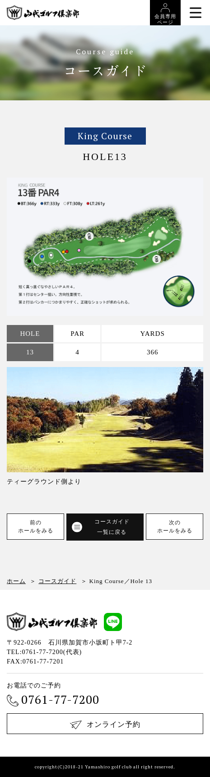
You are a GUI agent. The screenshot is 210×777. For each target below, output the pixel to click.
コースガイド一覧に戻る (100, 526)
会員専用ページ (165, 14)
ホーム (16, 581)
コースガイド (57, 581)
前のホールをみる (35, 526)
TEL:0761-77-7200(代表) (44, 652)
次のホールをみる (174, 526)
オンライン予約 (105, 724)
